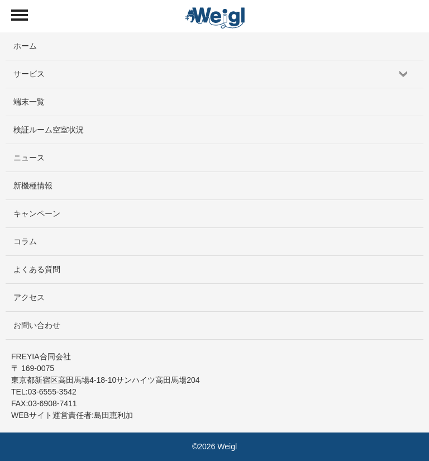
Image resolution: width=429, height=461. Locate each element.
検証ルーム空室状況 (48, 129)
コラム (25, 241)
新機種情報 (33, 185)
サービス (29, 73)
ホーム (25, 45)
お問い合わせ (36, 325)
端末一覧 (29, 101)
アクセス (29, 297)
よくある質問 (36, 269)
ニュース (29, 157)
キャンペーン (36, 213)
